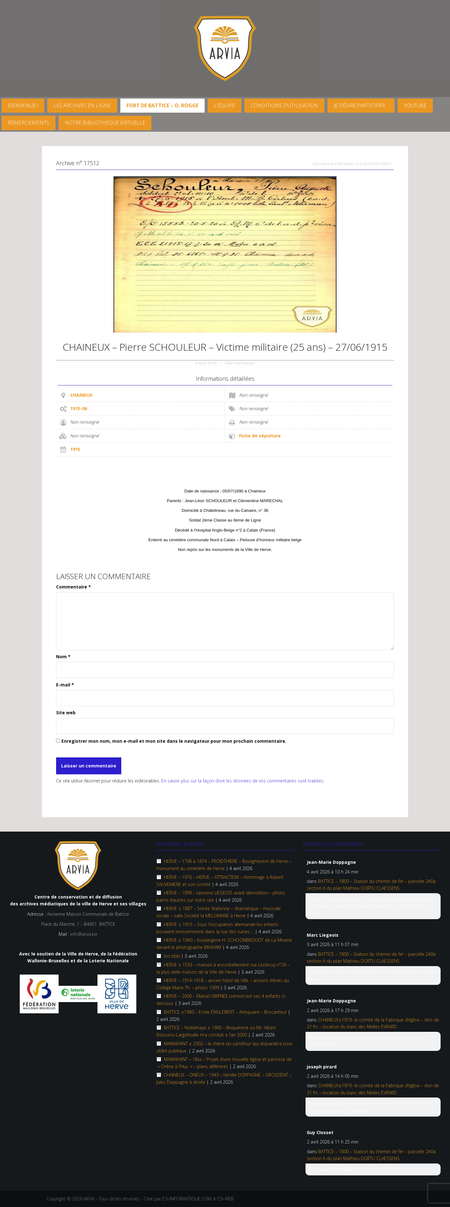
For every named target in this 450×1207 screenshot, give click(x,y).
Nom (63, 657)
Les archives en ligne (82, 105)
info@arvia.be (83, 934)
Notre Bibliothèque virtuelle (105, 122)
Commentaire (73, 587)
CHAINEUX (81, 395)
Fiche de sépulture (260, 436)
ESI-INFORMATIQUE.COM (187, 1199)
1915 (75, 449)
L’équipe (224, 105)
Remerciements (28, 122)
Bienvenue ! (23, 105)
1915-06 (78, 408)
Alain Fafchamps (240, 363)
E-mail (65, 685)
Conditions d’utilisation (284, 105)
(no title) (172, 956)
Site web (66, 713)
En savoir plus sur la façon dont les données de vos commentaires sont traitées (242, 781)
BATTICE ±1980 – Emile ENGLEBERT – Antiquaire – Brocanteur (225, 1012)
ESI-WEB (225, 1199)
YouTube (415, 105)
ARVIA (88, 1199)
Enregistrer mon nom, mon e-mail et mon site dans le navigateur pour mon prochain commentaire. (173, 741)
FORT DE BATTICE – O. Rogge (162, 105)
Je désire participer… (361, 105)
